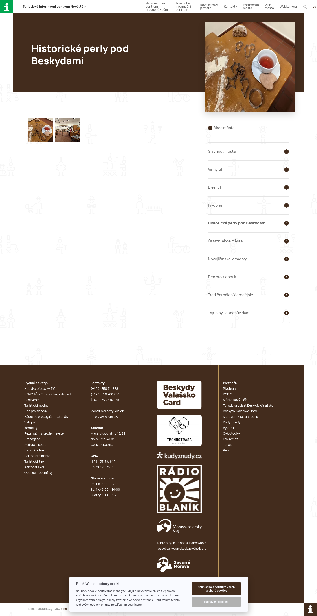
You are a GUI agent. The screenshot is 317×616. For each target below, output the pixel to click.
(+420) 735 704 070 (105, 400)
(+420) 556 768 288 (105, 394)
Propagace (32, 439)
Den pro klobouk (222, 277)
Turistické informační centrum (183, 6)
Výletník (229, 428)
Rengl (227, 450)
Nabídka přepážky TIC (39, 388)
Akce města (224, 128)
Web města (269, 7)
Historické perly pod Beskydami (237, 223)
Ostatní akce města (225, 241)
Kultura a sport (35, 444)
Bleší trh (215, 187)
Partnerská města (251, 7)
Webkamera (288, 6)
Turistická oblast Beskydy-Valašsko (248, 405)
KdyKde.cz (230, 439)
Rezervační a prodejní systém (45, 433)
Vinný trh (215, 169)
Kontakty (230, 6)
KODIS (227, 394)
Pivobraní (216, 205)
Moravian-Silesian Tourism (241, 416)
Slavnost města (222, 151)
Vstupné (30, 422)
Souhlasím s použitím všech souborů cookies (216, 588)
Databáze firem (35, 450)
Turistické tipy (34, 461)
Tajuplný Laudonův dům (228, 313)
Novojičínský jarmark (209, 7)
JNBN (64, 609)
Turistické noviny (36, 405)
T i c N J (54, 6)
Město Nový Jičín (235, 400)
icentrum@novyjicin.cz (107, 411)
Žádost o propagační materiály (46, 416)
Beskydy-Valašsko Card (240, 411)
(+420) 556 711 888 (104, 388)
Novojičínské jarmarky (227, 259)
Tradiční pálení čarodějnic (230, 295)
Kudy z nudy (231, 422)
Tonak (227, 444)
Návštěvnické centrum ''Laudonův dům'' (157, 6)
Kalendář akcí (34, 467)
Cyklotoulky (231, 433)
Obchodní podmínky (38, 473)
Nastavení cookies (216, 601)
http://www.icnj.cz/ (104, 416)
